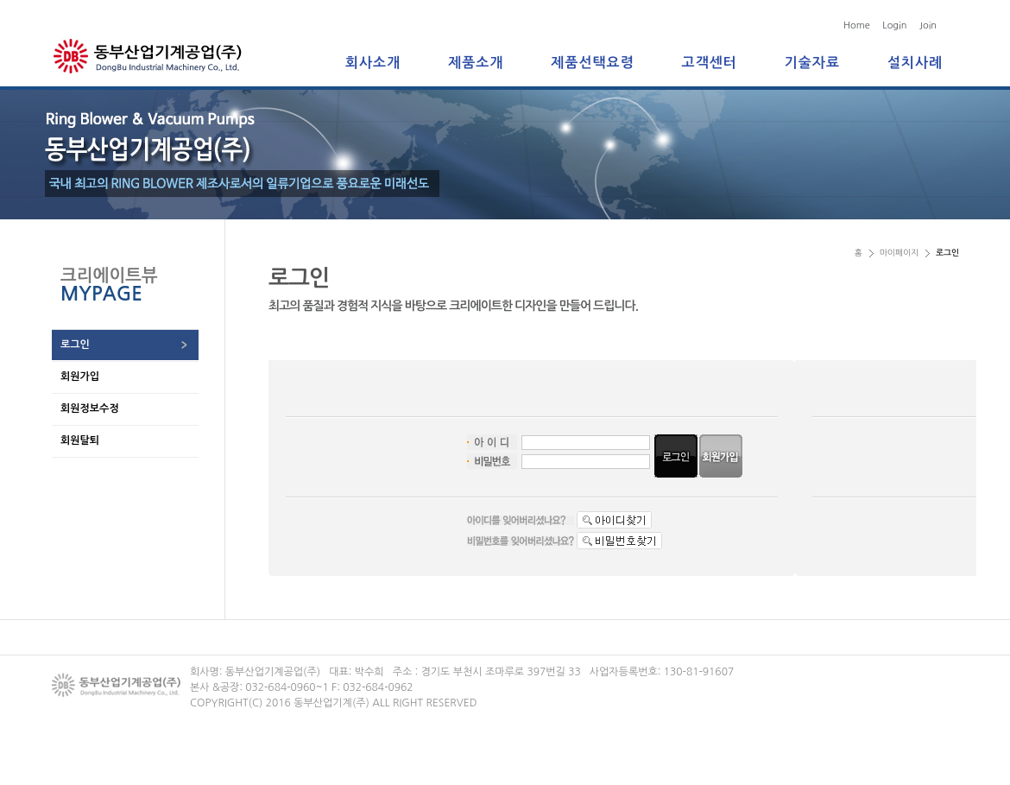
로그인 (75, 344)
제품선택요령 (592, 62)
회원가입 (79, 376)
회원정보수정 (89, 408)
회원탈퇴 (79, 440)
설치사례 (915, 62)
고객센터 (709, 62)
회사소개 (373, 62)
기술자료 (812, 62)
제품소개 (475, 62)
